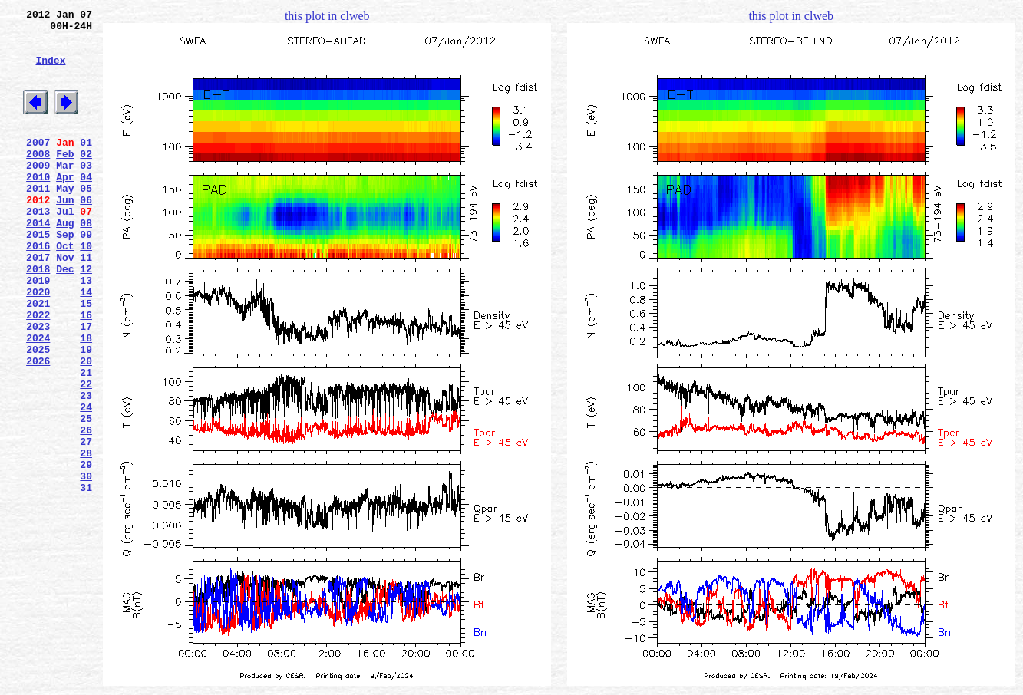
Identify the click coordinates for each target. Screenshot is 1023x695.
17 (86, 386)
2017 (38, 303)
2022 (38, 372)
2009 (38, 192)
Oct (65, 289)
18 (86, 400)
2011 (38, 220)
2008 (38, 179)
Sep (65, 275)
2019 (38, 331)
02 (86, 179)
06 (86, 234)
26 (86, 510)
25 (86, 496)
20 (86, 427)
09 (86, 275)
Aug (65, 261)
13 (86, 331)
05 (86, 220)
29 (86, 551)
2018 (38, 317)
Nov (65, 303)
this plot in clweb (327, 15)
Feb (65, 179)
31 (86, 579)
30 (86, 565)
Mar (65, 192)
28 (86, 538)
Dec (65, 317)
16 (86, 372)
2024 (38, 400)
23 (86, 469)
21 (86, 441)
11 (86, 303)
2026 (38, 427)
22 (86, 455)
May (65, 220)
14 (86, 344)
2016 (38, 289)
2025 (38, 413)
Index (50, 71)
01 (86, 165)
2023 (38, 386)
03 (86, 192)
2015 (38, 275)
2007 (38, 165)
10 (86, 289)
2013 (38, 248)
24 (86, 482)
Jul (65, 248)
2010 (38, 206)
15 (86, 358)
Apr (65, 206)
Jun (65, 234)
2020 (38, 344)
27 (86, 524)
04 (86, 206)
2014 (38, 261)
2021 (38, 358)
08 (86, 261)
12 (86, 317)
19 (86, 413)
